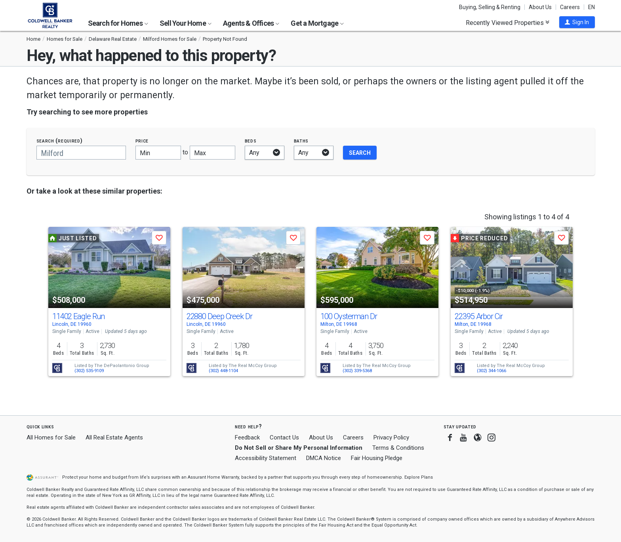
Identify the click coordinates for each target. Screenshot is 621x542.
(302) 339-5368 (357, 370)
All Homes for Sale (51, 437)
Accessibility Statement (265, 458)
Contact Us (284, 437)
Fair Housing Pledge (376, 458)
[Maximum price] (212, 153)
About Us (540, 7)
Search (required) (59, 141)
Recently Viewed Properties (507, 22)
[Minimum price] (158, 153)
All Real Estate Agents (114, 437)
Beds (251, 141)
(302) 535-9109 (89, 370)
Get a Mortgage (317, 23)
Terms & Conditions (398, 447)
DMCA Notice (323, 458)
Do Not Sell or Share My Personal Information (298, 447)
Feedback (247, 438)
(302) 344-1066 (491, 370)
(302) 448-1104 (223, 370)
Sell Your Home (185, 23)
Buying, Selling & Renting (489, 7)
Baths (301, 141)
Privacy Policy (391, 437)
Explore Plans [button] (418, 477)
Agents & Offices (251, 23)
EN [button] (591, 7)
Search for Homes (118, 23)
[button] (577, 22)
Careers (570, 7)
